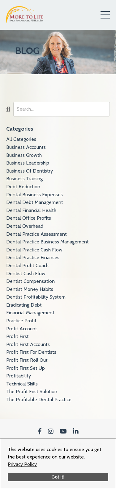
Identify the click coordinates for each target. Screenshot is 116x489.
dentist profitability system (36, 297)
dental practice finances (32, 257)
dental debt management (34, 202)
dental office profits (28, 218)
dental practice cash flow (34, 250)
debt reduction (23, 186)
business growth (24, 155)
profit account (21, 329)
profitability (18, 376)
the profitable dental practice (38, 399)
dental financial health (31, 210)
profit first (17, 336)
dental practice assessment (36, 234)
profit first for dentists (31, 352)
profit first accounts (28, 344)
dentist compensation (30, 281)
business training (24, 178)
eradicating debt (24, 305)
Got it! (57, 477)
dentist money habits (29, 289)
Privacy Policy (22, 464)
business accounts (26, 147)
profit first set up (25, 368)
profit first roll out (27, 360)
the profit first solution (31, 391)
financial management (30, 313)
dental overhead (24, 226)
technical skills (22, 384)
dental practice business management (47, 242)
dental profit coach (27, 265)
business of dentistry (29, 171)
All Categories (21, 139)
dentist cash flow (25, 273)
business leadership (27, 163)
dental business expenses (34, 195)
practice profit (21, 321)
